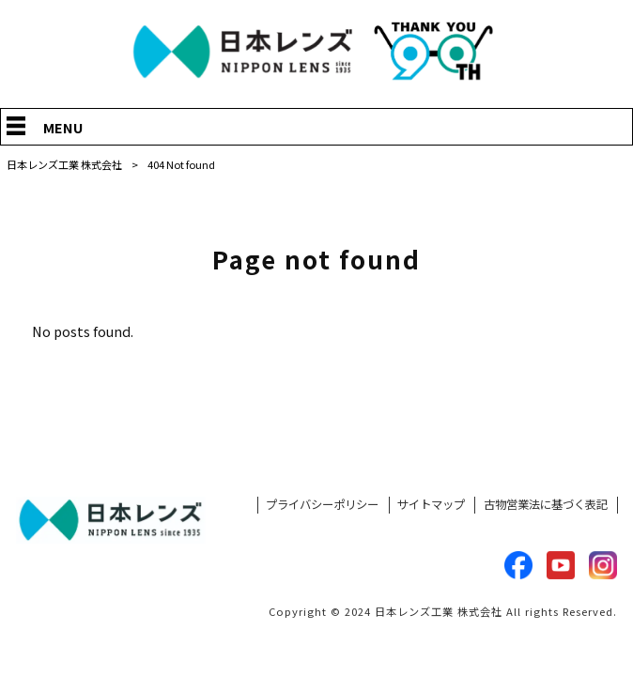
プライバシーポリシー (322, 505)
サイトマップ (431, 505)
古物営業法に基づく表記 (546, 505)
